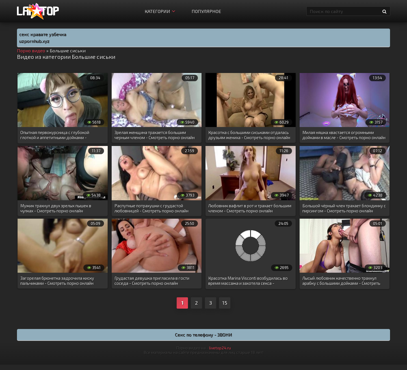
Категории (160, 11)
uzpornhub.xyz (34, 41)
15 (224, 303)
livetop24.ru (220, 347)
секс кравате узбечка (42, 34)
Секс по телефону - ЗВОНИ (203, 334)
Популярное (206, 11)
